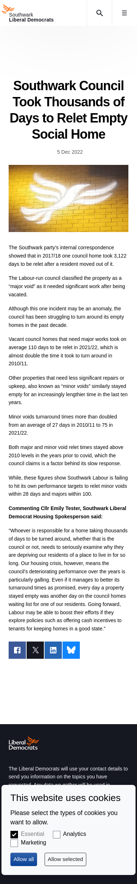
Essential (32, 834)
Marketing (33, 842)
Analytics (74, 834)
